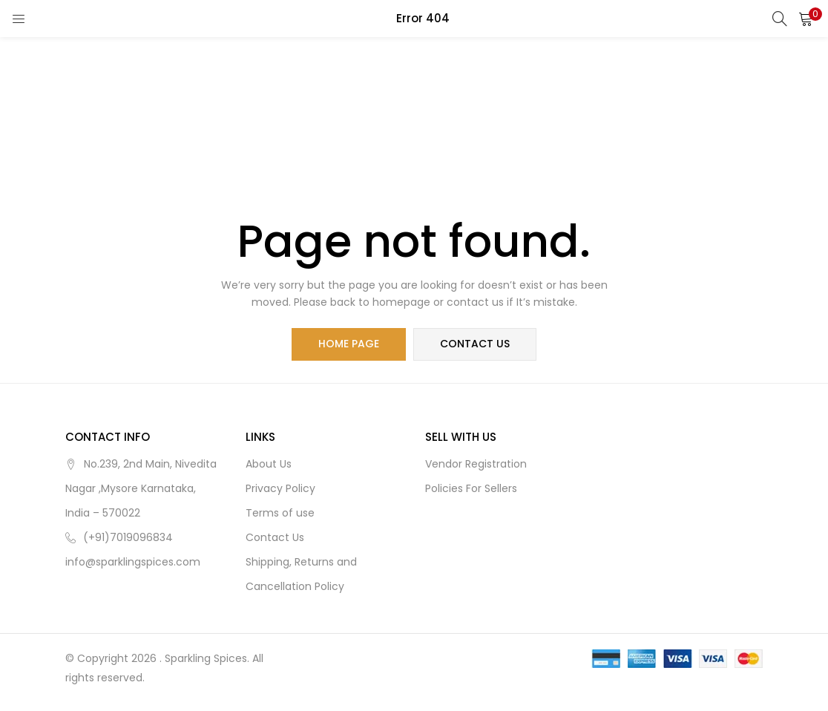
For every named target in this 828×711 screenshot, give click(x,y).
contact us (475, 344)
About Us (269, 463)
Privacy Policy (280, 488)
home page (348, 344)
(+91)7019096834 (128, 537)
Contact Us (275, 537)
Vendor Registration (476, 463)
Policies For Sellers (471, 488)
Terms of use (280, 512)
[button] (806, 18)
